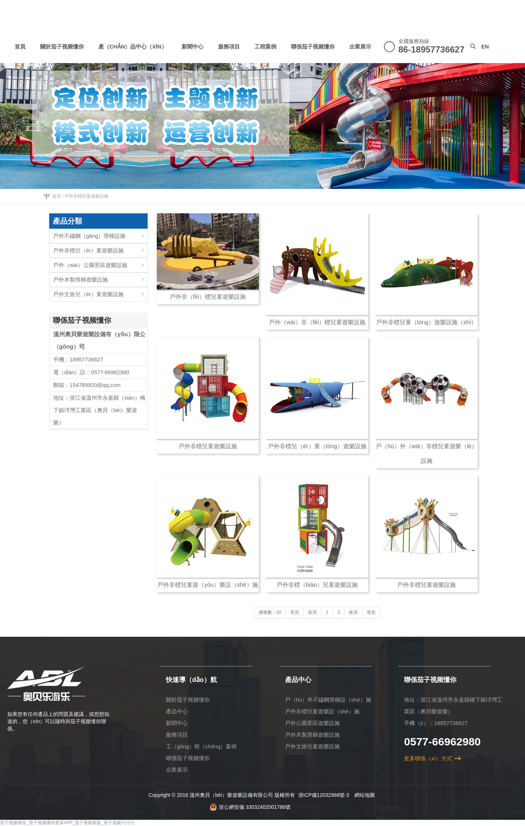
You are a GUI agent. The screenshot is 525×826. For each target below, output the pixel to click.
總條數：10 (270, 612)
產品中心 (177, 711)
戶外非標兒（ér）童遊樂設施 (100, 248)
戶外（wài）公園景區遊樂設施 (100, 263)
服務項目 (177, 735)
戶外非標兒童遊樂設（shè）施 (322, 711)
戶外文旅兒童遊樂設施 (312, 746)
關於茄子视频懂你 (188, 700)
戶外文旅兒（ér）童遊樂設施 (100, 292)
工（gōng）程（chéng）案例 (201, 746)
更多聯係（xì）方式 (428, 758)
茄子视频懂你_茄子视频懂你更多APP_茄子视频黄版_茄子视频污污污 (67, 822)
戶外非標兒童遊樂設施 (86, 196)
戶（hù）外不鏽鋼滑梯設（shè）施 (328, 700)
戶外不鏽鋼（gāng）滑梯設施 (100, 234)
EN (485, 46)
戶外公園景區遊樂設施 (312, 723)
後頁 (353, 612)
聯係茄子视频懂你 (188, 758)
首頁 (56, 196)
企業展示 (177, 770)
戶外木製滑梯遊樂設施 (100, 278)
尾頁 (371, 612)
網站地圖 (364, 795)
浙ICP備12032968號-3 (323, 795)
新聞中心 (177, 723)
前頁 (312, 612)
